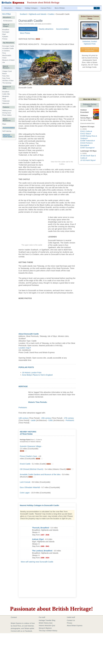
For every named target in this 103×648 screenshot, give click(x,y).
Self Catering (6, 131)
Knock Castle (25, 464)
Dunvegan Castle (8, 46)
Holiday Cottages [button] (31, 8)
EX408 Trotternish (86, 141)
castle (33, 420)
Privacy (69, 623)
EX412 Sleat (84, 134)
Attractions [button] (8, 8)
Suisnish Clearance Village (30, 446)
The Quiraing (6, 83)
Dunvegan (5, 32)
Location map (24, 348)
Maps (4, 124)
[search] (85, 8)
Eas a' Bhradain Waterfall (30, 487)
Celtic (50, 420)
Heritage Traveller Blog (47, 620)
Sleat (4, 99)
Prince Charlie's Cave (28, 456)
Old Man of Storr (8, 80)
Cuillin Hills (6, 94)
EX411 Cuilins (85, 131)
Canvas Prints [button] (46, 8)
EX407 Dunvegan (86, 148)
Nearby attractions (46, 29)
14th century (23, 418)
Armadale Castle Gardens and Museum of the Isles (40, 474)
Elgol (4, 34)
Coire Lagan (25, 493)
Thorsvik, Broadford (40, 528)
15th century (46, 418)
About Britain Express (74, 625)
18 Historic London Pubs (31, 373)
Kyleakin (5, 36)
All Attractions (7, 21)
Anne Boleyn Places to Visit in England (37, 375)
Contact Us (71, 620)
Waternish (5, 103)
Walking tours (7, 110)
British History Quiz (46, 623)
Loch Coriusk (25, 482)
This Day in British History (48, 631)
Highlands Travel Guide (7, 135)
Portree (4, 39)
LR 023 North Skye (87, 160)
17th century (69, 418)
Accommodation (62, 29)
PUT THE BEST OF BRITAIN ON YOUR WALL (90, 49)
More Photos (25, 33)
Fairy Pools (6, 78)
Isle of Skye (6, 14)
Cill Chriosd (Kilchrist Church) (31, 469)
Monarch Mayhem (45, 628)
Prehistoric (23, 407)
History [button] (19, 8)
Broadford (5, 29)
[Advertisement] (61, 442)
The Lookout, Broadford (42, 551)
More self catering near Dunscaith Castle (37, 562)
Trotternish (6, 101)
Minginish (5, 96)
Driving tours (6, 113)
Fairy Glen (5, 76)
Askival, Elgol (38, 539)
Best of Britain (60, 8)
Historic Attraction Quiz (47, 625)
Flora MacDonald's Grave (6, 55)
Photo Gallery (7, 115)
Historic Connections (28, 29)
